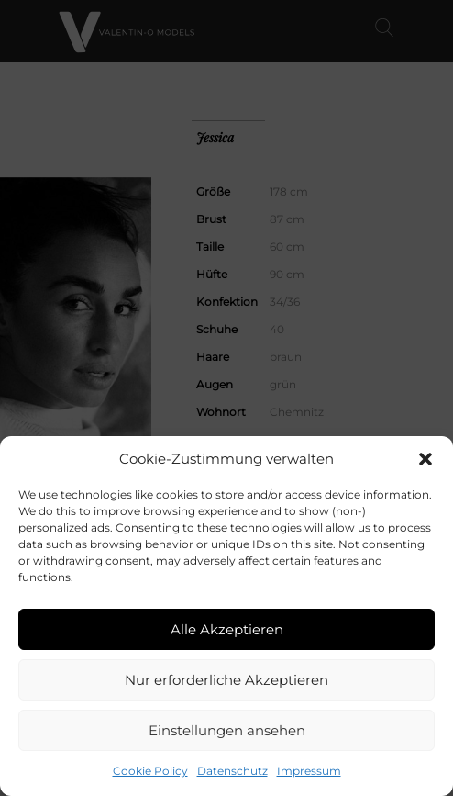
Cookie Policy (150, 771)
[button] (425, 459)
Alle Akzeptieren (227, 629)
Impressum (309, 771)
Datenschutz (232, 771)
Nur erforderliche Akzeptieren (226, 680)
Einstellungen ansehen (227, 730)
